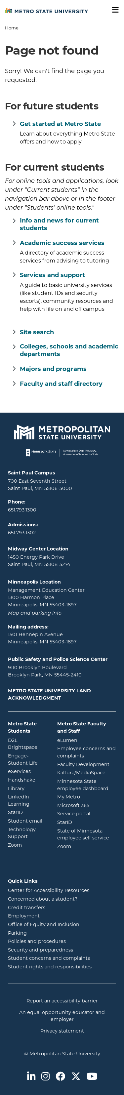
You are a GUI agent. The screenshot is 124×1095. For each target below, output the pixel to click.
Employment (24, 916)
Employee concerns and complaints (86, 753)
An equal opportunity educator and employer (62, 1016)
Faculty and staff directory (61, 384)
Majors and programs (53, 369)
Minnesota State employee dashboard (86, 785)
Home (12, 28)
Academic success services (62, 243)
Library (27, 788)
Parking (17, 933)
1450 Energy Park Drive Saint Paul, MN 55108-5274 (39, 561)
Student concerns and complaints (49, 958)
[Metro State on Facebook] (60, 1077)
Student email (27, 821)
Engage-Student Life (27, 760)
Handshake (27, 780)
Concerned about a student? (42, 899)
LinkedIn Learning (27, 801)
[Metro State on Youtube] (92, 1077)
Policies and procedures (37, 941)
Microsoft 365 (86, 805)
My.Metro (86, 796)
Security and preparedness (40, 950)
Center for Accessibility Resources (48, 890)
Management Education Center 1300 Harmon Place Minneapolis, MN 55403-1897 (46, 597)
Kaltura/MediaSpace (86, 772)
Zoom (27, 845)
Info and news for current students (59, 225)
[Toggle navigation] (113, 10)
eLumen (86, 740)
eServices (27, 771)
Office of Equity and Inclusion (43, 924)
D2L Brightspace (27, 744)
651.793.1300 (22, 510)
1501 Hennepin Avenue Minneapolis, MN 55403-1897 (42, 638)
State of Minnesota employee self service (86, 835)
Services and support (52, 275)
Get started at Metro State (60, 124)
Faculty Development (83, 764)
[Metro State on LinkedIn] (31, 1077)
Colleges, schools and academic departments (69, 351)
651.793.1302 (22, 533)
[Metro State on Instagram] (45, 1077)
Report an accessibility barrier (62, 1001)
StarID (27, 812)
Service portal (86, 813)
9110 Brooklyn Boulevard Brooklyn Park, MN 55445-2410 (45, 672)
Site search (37, 333)
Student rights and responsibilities (50, 967)
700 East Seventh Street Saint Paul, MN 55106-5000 (40, 485)
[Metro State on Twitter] (76, 1077)
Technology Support (22, 834)
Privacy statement (62, 1031)
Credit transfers (26, 908)
